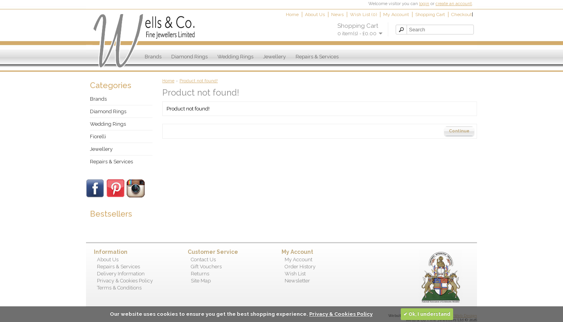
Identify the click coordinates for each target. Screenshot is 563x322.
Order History (300, 267)
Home (292, 14)
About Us (315, 14)
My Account (396, 14)
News (337, 14)
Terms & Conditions (119, 288)
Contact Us (203, 259)
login (424, 3)
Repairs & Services (317, 57)
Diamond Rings (189, 57)
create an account (454, 3)
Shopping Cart (430, 14)
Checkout (461, 14)
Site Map (201, 281)
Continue (459, 131)
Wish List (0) (363, 14)
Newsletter (297, 281)
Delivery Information (121, 274)
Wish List (295, 274)
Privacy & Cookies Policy (125, 281)
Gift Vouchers (206, 267)
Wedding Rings (235, 57)
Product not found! (198, 80)
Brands (153, 57)
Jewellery (274, 57)
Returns (200, 274)
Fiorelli (98, 136)
